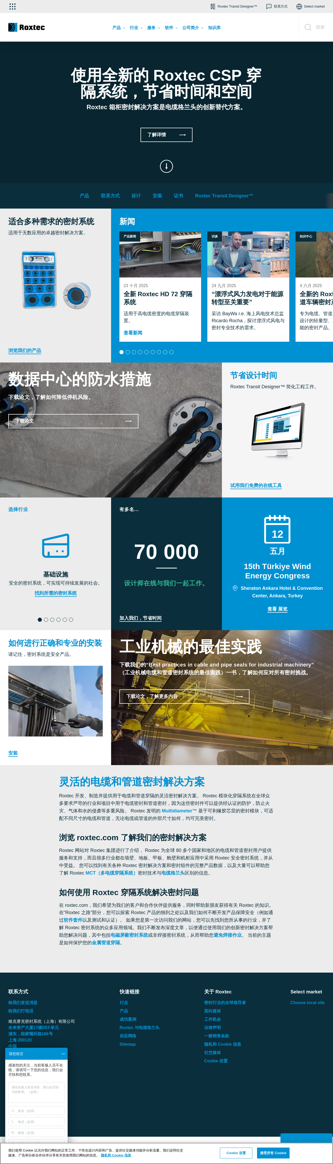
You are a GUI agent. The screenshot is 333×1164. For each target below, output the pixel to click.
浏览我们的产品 (24, 350)
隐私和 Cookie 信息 (222, 1044)
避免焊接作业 (228, 935)
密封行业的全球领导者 (225, 1002)
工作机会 (212, 1019)
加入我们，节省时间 (140, 618)
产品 (124, 1011)
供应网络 (128, 1036)
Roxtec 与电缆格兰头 (140, 1027)
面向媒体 (212, 1011)
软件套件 (73, 920)
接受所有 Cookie (273, 1153)
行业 (124, 1002)
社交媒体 (212, 1052)
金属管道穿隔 (106, 942)
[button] (233, 6)
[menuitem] (118, 28)
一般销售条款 (216, 1036)
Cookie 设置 (216, 1061)
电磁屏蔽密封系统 (129, 935)
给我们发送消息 (22, 1002)
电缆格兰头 (173, 873)
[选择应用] (12, 6)
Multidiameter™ (179, 810)
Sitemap (128, 1044)
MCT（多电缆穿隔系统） (112, 873)
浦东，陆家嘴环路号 (30, 1034)
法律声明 (212, 1027)
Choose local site (307, 1002)
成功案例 (128, 1019)
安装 (13, 753)
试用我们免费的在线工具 (256, 485)
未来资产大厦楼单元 (33, 1027)
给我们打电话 (20, 1011)
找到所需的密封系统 (56, 593)
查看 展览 (277, 609)
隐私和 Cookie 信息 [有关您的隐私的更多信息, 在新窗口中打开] (116, 1155)
